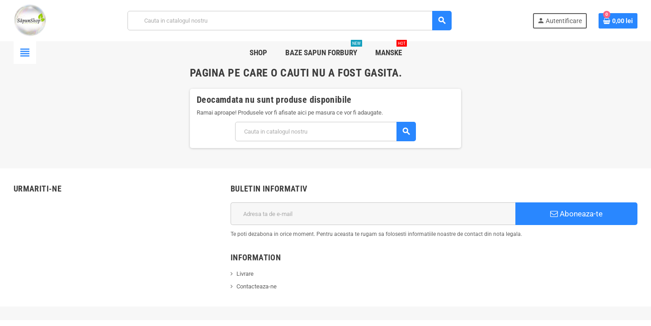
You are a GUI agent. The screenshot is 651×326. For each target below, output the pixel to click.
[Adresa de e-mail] (373, 213)
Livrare (245, 273)
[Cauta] (289, 20)
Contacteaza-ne (256, 286)
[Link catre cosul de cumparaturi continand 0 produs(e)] (618, 21)
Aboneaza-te (576, 213)
